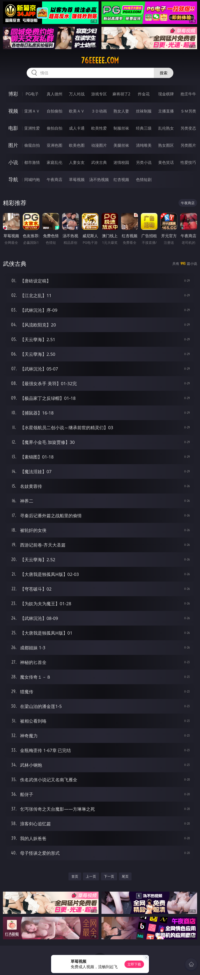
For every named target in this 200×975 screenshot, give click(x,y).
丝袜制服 (144, 111)
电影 (13, 128)
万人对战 (77, 94)
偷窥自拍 (32, 145)
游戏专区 (99, 94)
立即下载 (134, 964)
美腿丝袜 (121, 145)
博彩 (13, 93)
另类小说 (144, 162)
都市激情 (32, 162)
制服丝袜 (121, 128)
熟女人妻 (121, 111)
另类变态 (188, 128)
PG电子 (32, 94)
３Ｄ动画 (99, 111)
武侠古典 (99, 162)
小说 (13, 162)
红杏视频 (121, 179)
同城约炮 (32, 179)
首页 (74, 876)
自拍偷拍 (54, 111)
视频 (13, 111)
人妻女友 (77, 162)
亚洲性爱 (32, 128)
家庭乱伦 (54, 162)
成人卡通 (77, 128)
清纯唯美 (144, 145)
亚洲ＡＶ (32, 111)
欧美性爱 (99, 128)
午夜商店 (54, 179)
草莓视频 (77, 179)
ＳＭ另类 (188, 111)
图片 (13, 145)
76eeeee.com (100, 60)
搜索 (163, 73)
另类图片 (188, 145)
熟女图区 (166, 145)
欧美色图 (77, 145)
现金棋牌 (166, 94)
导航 (13, 179)
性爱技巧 (188, 162)
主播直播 (166, 111)
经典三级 (144, 128)
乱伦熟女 (166, 128)
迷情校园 (121, 162)
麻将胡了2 (121, 94)
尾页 (125, 876)
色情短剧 (144, 179)
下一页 (109, 876)
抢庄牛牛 (188, 94)
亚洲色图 (54, 145)
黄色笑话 (166, 162)
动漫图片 (99, 145)
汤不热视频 (99, 179)
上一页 (91, 876)
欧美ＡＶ (77, 111)
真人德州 (54, 94)
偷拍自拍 (54, 128)
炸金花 (144, 94)
